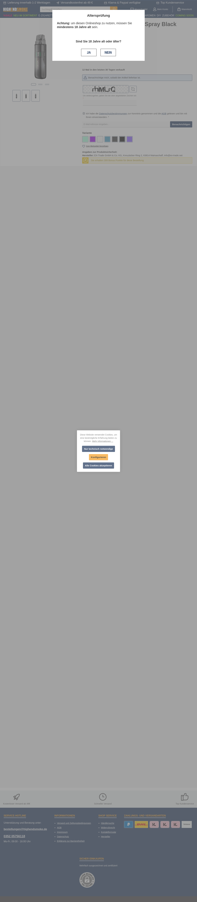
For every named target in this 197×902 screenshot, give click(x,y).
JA (89, 52)
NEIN (108, 52)
